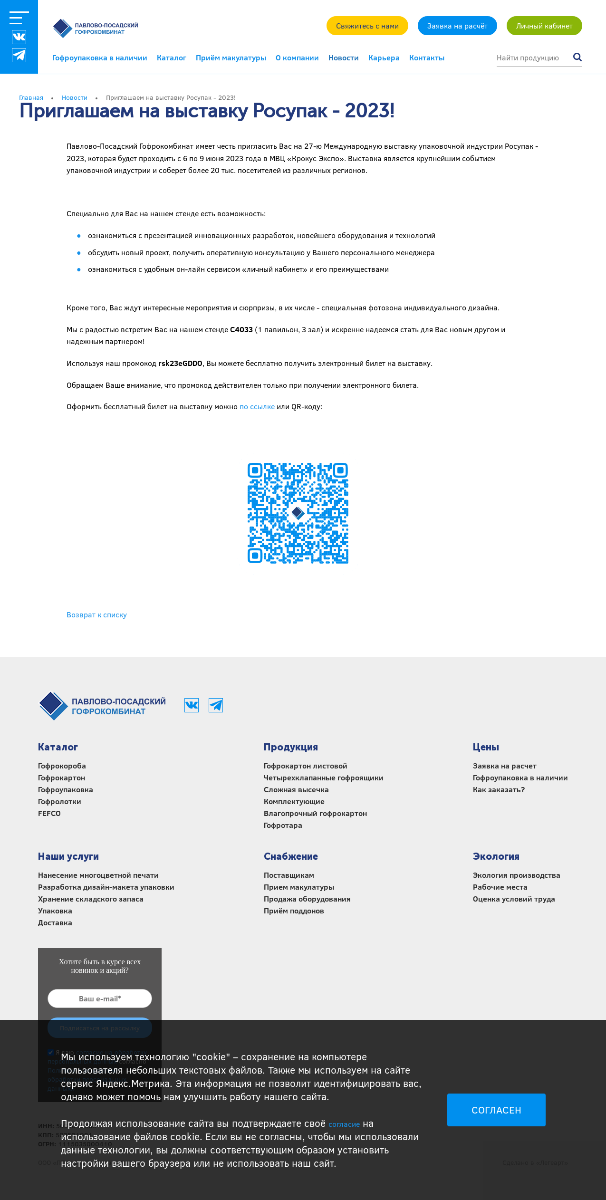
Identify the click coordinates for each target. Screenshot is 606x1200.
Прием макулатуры (299, 887)
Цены (486, 747)
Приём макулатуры (231, 57)
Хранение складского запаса (91, 898)
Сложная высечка (296, 789)
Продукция (291, 747)
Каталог (171, 57)
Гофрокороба (62, 765)
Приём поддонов (294, 910)
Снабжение (291, 856)
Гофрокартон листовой (305, 765)
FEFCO (49, 813)
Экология (496, 856)
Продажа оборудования (307, 898)
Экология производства (516, 875)
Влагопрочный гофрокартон (315, 813)
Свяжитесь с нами (367, 25)
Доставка (55, 922)
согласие (344, 1124)
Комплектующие (294, 801)
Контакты (426, 57)
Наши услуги (68, 856)
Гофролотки (59, 801)
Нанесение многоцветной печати (98, 875)
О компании (297, 57)
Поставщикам (289, 875)
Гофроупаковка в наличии (99, 57)
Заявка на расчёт (457, 25)
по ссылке (257, 406)
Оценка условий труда (514, 898)
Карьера (384, 57)
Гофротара (283, 825)
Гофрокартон (61, 777)
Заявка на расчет (505, 765)
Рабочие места (500, 887)
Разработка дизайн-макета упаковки (106, 887)
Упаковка (55, 910)
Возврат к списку (97, 614)
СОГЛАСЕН (496, 1109)
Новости (343, 57)
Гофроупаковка (65, 789)
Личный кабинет (544, 25)
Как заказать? (499, 789)
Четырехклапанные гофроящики (324, 777)
